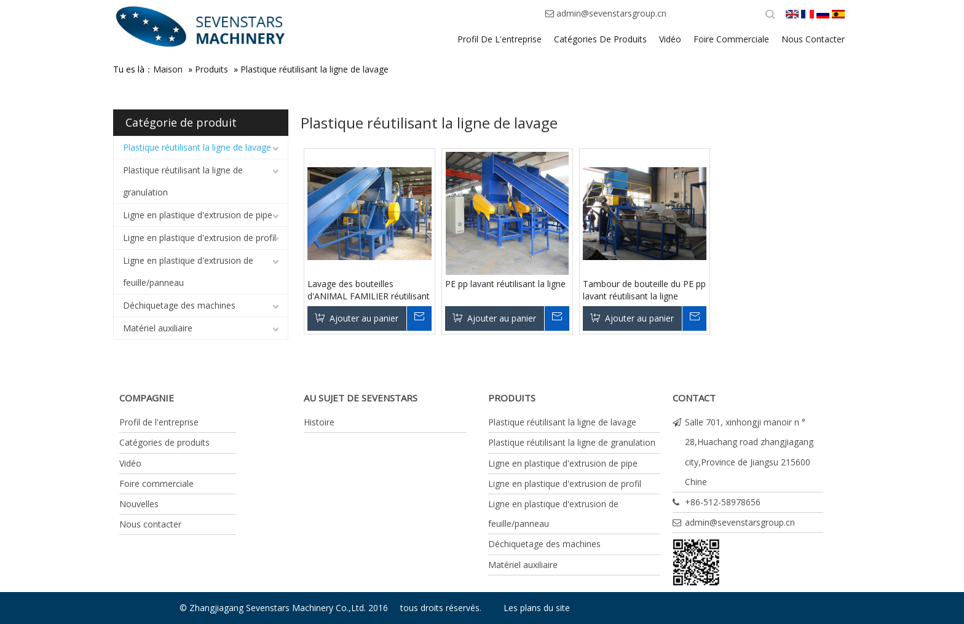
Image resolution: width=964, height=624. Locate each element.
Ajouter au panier (364, 318)
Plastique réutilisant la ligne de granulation (183, 181)
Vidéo (130, 463)
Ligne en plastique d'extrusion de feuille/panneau (188, 271)
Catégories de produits (164, 442)
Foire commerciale (156, 483)
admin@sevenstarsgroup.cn (611, 13)
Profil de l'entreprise (159, 422)
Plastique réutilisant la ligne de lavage (314, 69)
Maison (168, 69)
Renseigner (418, 318)
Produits (211, 69)
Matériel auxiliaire (157, 328)
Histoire (319, 422)
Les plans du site (536, 608)
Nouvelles (139, 504)
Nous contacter (150, 524)
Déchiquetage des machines (179, 305)
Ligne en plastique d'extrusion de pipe (197, 215)
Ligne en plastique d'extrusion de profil (199, 237)
